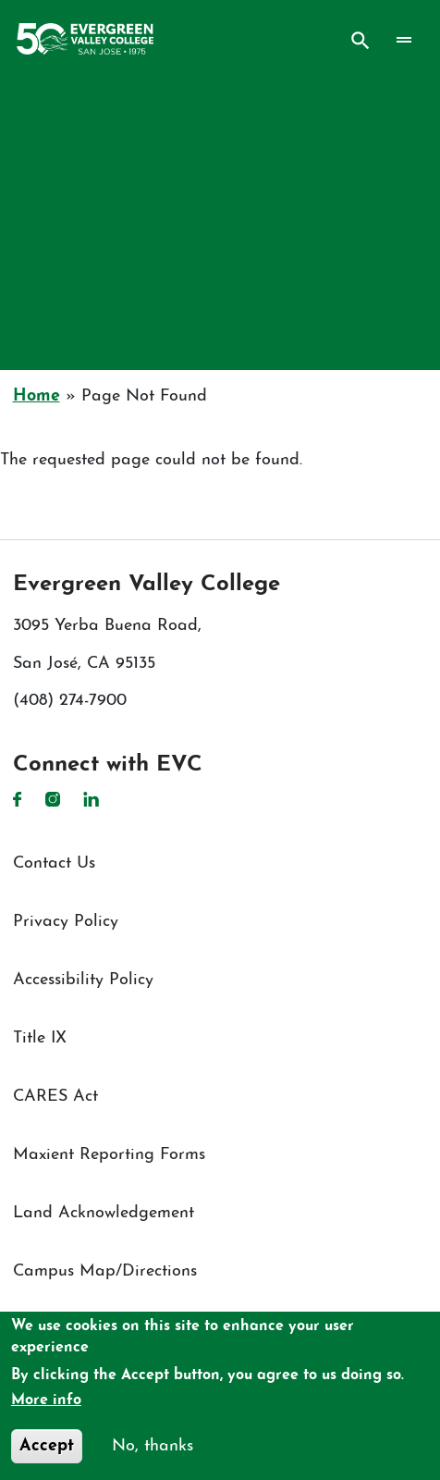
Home (36, 396)
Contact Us (54, 863)
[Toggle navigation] (403, 39)
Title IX (40, 1038)
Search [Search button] (360, 41)
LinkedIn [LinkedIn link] (91, 799)
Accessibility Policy (83, 980)
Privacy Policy (65, 922)
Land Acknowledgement (103, 1213)
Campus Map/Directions (105, 1271)
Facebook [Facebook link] (17, 799)
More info (46, 1400)
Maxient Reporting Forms (109, 1155)
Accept (46, 1446)
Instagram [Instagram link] (52, 799)
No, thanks (152, 1446)
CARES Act (55, 1096)
